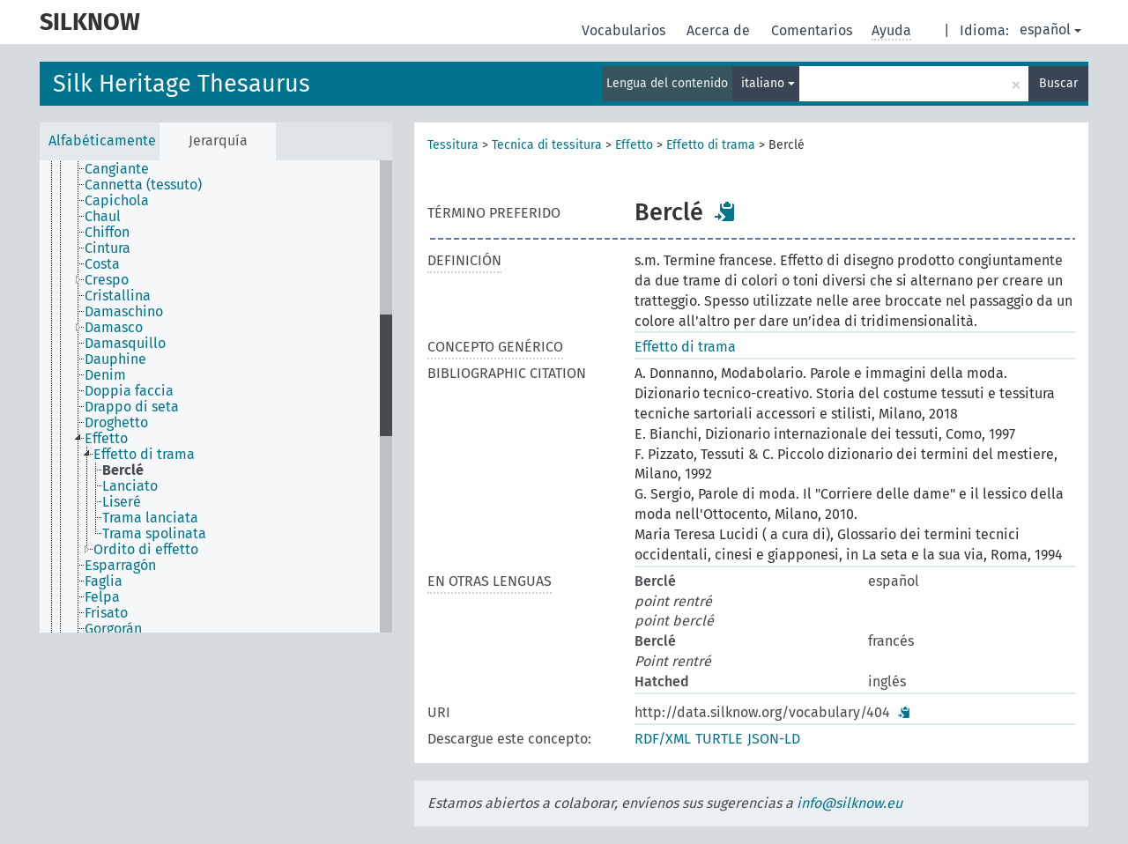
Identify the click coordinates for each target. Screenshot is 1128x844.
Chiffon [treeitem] (107, 233)
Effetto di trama (710, 144)
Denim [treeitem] (105, 375)
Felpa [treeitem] (102, 597)
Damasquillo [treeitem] (125, 344)
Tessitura (453, 144)
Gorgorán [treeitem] (113, 629)
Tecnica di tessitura (547, 144)
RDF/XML (662, 738)
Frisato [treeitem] (106, 613)
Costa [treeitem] (102, 264)
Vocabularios (625, 30)
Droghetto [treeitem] (116, 423)
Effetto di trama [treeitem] (144, 455)
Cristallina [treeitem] (118, 296)
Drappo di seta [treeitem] (132, 407)
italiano (768, 83)
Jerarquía (218, 140)
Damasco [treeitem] (114, 328)
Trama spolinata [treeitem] (154, 534)
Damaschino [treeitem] (124, 312)
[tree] (216, 396)
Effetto (634, 144)
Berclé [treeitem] (123, 470)
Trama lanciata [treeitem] (150, 518)
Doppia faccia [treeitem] (129, 391)
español (1050, 29)
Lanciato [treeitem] (130, 486)
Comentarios (813, 30)
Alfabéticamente (102, 140)
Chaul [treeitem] (103, 217)
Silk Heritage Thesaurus (181, 84)
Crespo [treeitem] (107, 280)
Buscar (1058, 83)
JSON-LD (773, 738)
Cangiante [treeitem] (117, 169)
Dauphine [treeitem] (115, 359)
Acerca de (719, 30)
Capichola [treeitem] (117, 201)
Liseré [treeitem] (121, 502)
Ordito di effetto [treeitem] (145, 550)
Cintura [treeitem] (107, 248)
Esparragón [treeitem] (120, 566)
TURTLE (719, 738)
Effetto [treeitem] (106, 439)
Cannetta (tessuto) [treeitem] (143, 185)
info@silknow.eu (849, 803)
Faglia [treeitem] (103, 581)
